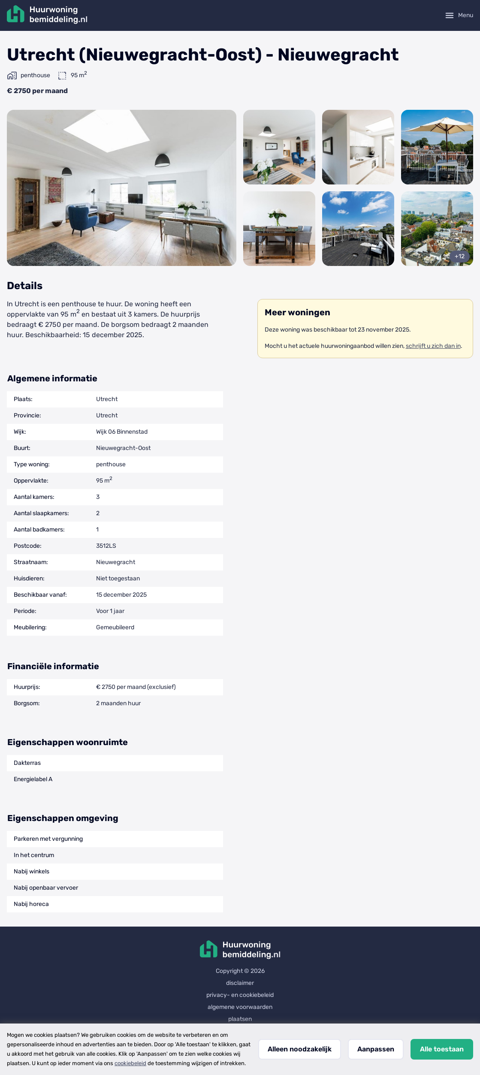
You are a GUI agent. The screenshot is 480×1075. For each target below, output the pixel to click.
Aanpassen (375, 1049)
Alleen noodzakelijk (300, 1049)
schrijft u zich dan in (433, 346)
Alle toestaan (442, 1049)
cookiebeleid (130, 1063)
